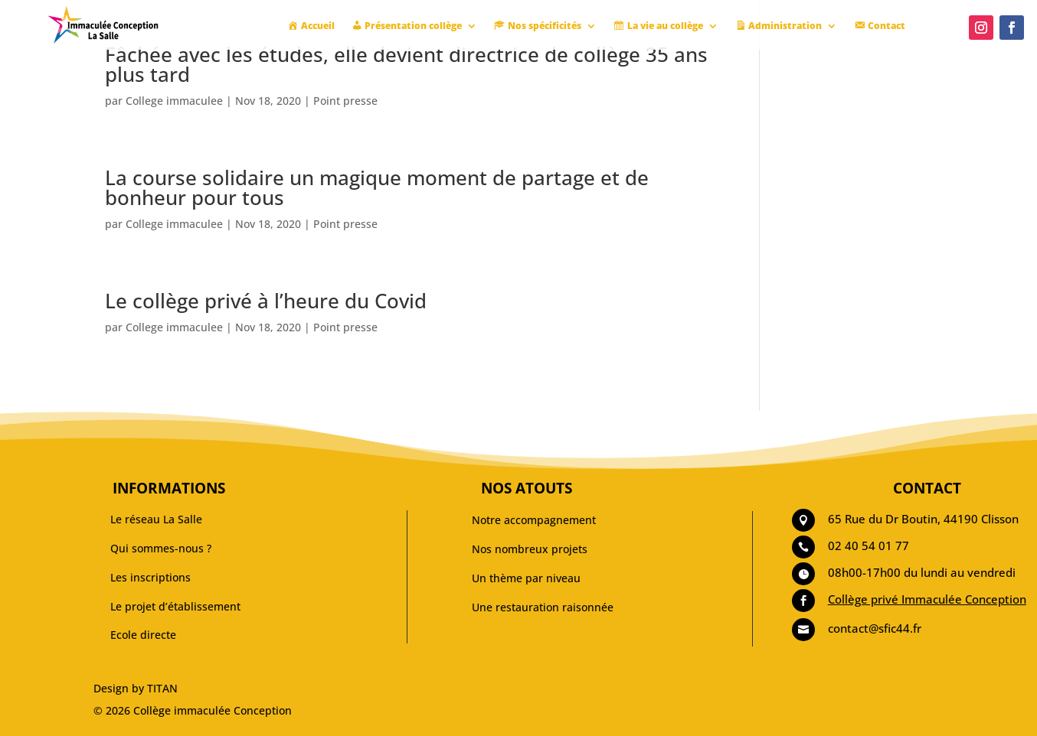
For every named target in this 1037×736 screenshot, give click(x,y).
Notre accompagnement (534, 520)
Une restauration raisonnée (542, 607)
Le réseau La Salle (156, 519)
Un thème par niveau (526, 578)
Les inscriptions (150, 577)
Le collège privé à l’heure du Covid (266, 300)
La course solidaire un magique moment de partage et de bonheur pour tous (377, 187)
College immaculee (174, 100)
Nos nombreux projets (529, 549)
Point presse (345, 100)
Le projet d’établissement (175, 606)
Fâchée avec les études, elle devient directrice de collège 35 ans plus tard (406, 64)
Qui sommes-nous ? (160, 548)
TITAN (162, 688)
